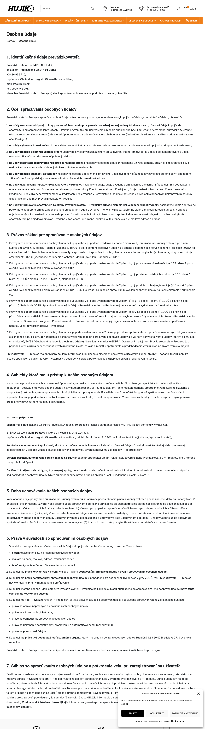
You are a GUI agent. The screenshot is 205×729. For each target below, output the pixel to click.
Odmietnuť (157, 713)
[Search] (68, 8)
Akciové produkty (171, 20)
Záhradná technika (17, 20)
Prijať (133, 713)
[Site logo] (20, 8)
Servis (193, 20)
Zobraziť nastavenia (185, 713)
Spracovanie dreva (47, 20)
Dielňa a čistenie (75, 20)
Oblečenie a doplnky (141, 20)
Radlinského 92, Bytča (121, 10)
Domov (10, 41)
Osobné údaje (178, 721)
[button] (198, 693)
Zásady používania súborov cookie (152, 721)
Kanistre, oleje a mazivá (107, 20)
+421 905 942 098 (156, 10)
